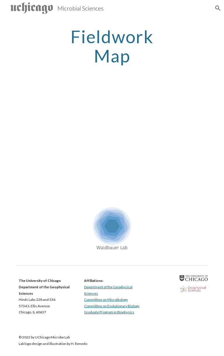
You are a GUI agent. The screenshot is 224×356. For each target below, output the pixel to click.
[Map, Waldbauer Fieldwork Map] (111, 140)
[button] (217, 8)
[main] (112, 46)
